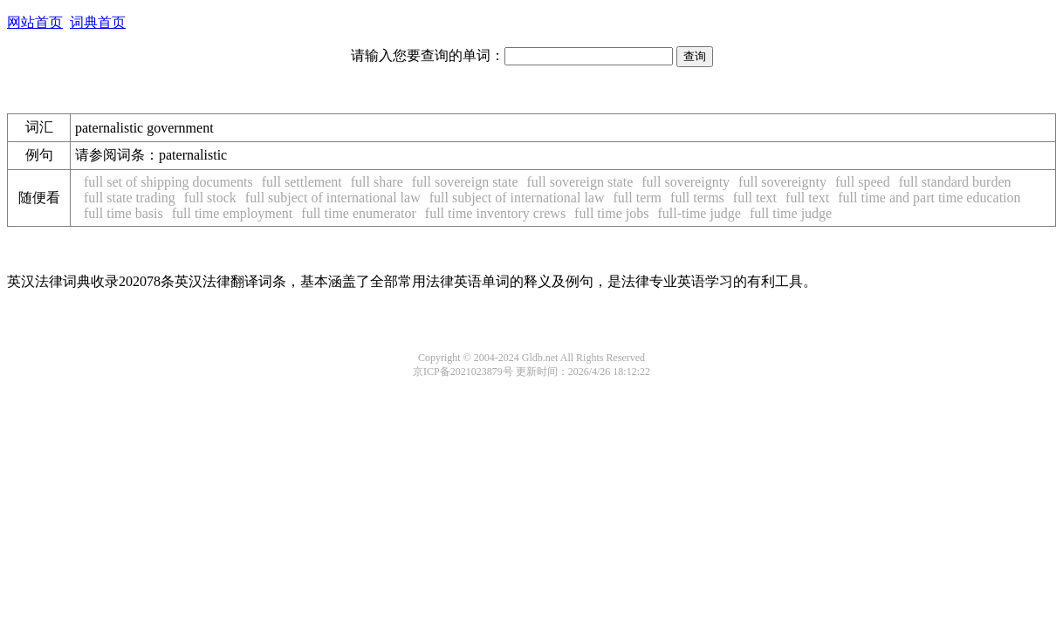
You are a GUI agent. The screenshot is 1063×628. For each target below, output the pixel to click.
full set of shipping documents (168, 181)
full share (377, 181)
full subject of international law (333, 197)
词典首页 (98, 22)
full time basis (123, 213)
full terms (697, 197)
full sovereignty (685, 181)
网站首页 (35, 22)
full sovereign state (465, 181)
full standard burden (955, 181)
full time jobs (611, 213)
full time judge (791, 213)
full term (638, 197)
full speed (862, 181)
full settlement (302, 181)
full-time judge (699, 213)
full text (755, 197)
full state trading (129, 197)
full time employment (232, 213)
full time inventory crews (495, 213)
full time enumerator (358, 213)
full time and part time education (929, 197)
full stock (210, 197)
